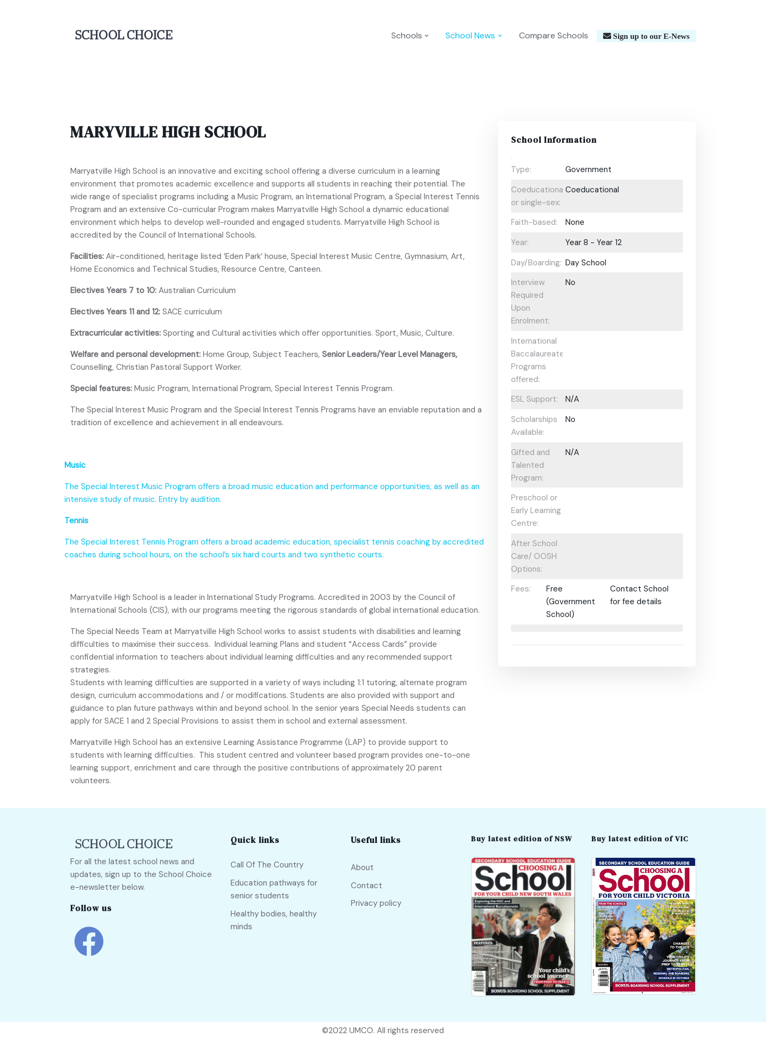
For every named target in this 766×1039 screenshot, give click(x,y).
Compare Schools (553, 35)
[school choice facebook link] (89, 949)
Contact (366, 885)
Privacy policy (376, 903)
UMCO (361, 1030)
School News (470, 35)
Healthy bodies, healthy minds (273, 920)
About (362, 867)
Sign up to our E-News (650, 36)
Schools (406, 35)
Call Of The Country (266, 864)
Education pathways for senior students (273, 889)
